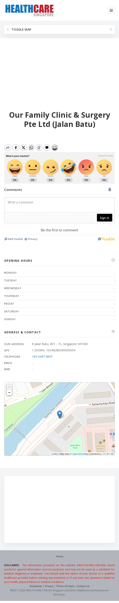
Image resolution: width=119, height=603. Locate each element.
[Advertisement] (59, 74)
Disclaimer (36, 586)
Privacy (49, 586)
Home (59, 556)
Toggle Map (19, 29)
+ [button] (9, 387)
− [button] (9, 392)
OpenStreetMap (80, 454)
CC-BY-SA (108, 454)
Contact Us (83, 586)
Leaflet (54, 454)
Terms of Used (65, 586)
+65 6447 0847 (42, 356)
